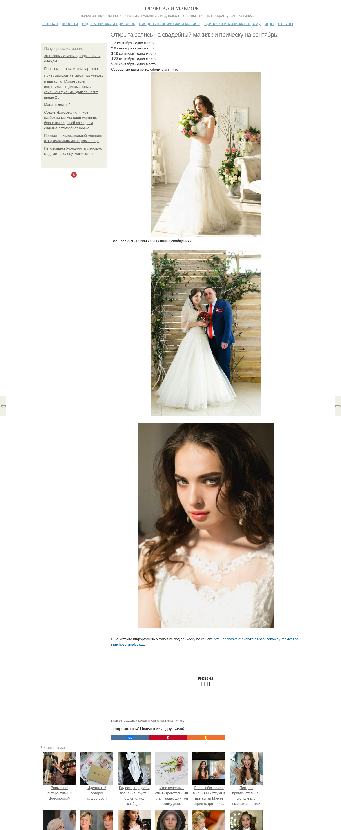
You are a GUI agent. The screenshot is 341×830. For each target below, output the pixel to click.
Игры (269, 23)
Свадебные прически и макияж (141, 720)
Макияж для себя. (58, 105)
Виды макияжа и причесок (108, 23)
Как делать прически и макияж (169, 23)
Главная (50, 23)
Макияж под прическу (172, 720)
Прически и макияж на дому (232, 23)
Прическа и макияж (170, 8)
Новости (70, 23)
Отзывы (285, 23)
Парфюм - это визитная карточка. (71, 69)
